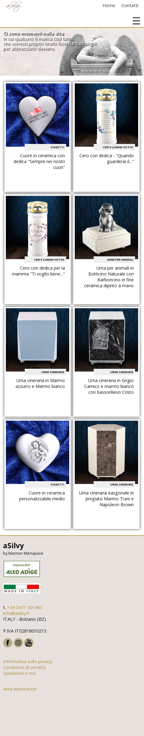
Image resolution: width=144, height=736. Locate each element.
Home (109, 5)
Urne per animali (120, 260)
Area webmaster (20, 689)
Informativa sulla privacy (27, 661)
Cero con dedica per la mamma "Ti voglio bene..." (38, 271)
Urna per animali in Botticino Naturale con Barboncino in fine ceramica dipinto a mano (109, 276)
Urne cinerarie (52, 372)
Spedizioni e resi (19, 673)
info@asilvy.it (16, 613)
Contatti (129, 5)
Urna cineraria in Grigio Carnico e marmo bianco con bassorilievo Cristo (109, 386)
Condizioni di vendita (24, 667)
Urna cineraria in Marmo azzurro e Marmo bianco (40, 383)
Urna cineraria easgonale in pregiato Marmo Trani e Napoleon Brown (106, 498)
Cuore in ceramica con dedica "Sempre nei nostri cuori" (39, 161)
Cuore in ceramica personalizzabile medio (42, 496)
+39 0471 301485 (24, 607)
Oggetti (57, 147)
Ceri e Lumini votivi (118, 147)
